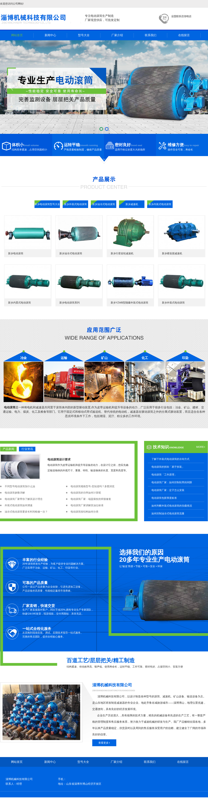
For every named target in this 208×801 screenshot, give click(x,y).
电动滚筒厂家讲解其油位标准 (87, 505)
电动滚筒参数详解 (15, 492)
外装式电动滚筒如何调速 (18, 505)
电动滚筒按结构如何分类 (84, 511)
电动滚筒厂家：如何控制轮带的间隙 (171, 482)
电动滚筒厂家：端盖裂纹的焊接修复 (91, 499)
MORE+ (200, 446)
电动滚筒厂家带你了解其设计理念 (24, 499)
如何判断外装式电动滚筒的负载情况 (171, 505)
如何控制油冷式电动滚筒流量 (167, 513)
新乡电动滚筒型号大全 (47, 204)
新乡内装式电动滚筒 (160, 204)
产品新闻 (8, 449)
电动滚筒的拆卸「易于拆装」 (167, 466)
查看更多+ (104, 742)
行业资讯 (27, 449)
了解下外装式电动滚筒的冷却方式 (170, 459)
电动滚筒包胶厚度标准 (164, 497)
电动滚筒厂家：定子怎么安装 (167, 490)
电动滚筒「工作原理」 (164, 474)
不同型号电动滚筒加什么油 (20, 486)
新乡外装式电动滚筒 (75, 204)
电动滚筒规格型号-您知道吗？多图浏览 (92, 486)
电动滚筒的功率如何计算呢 (86, 492)
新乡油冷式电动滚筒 (103, 204)
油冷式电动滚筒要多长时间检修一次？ (26, 511)
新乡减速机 (131, 204)
